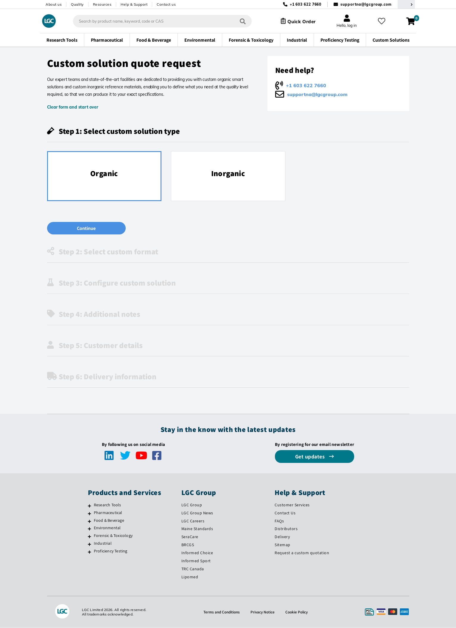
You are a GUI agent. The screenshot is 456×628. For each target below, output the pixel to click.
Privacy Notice (263, 612)
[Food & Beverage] (89, 521)
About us (54, 4)
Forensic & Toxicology (113, 535)
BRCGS (187, 545)
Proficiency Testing (110, 551)
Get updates (310, 456)
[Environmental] (89, 529)
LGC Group (191, 505)
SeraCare (189, 537)
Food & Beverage (109, 520)
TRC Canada (192, 569)
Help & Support (134, 4)
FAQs (279, 521)
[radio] (104, 176)
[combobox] (159, 21)
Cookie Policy (298, 612)
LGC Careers (193, 521)
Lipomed (189, 577)
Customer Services (292, 505)
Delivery (282, 537)
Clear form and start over (72, 107)
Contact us (166, 4)
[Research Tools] (89, 506)
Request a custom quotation (302, 553)
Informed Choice (197, 553)
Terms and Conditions (221, 612)
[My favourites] (382, 21)
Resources (102, 4)
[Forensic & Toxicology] (89, 536)
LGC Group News (197, 513)
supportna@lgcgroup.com (366, 4)
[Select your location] (406, 4)
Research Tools (107, 505)
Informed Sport (196, 561)
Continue (82, 228)
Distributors (286, 529)
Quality (77, 4)
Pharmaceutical (108, 513)
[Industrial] (89, 544)
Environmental (107, 528)
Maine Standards (197, 529)
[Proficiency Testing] (89, 552)
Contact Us (285, 513)
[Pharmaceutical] (89, 513)
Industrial (103, 543)
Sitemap (282, 545)
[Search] (240, 21)
